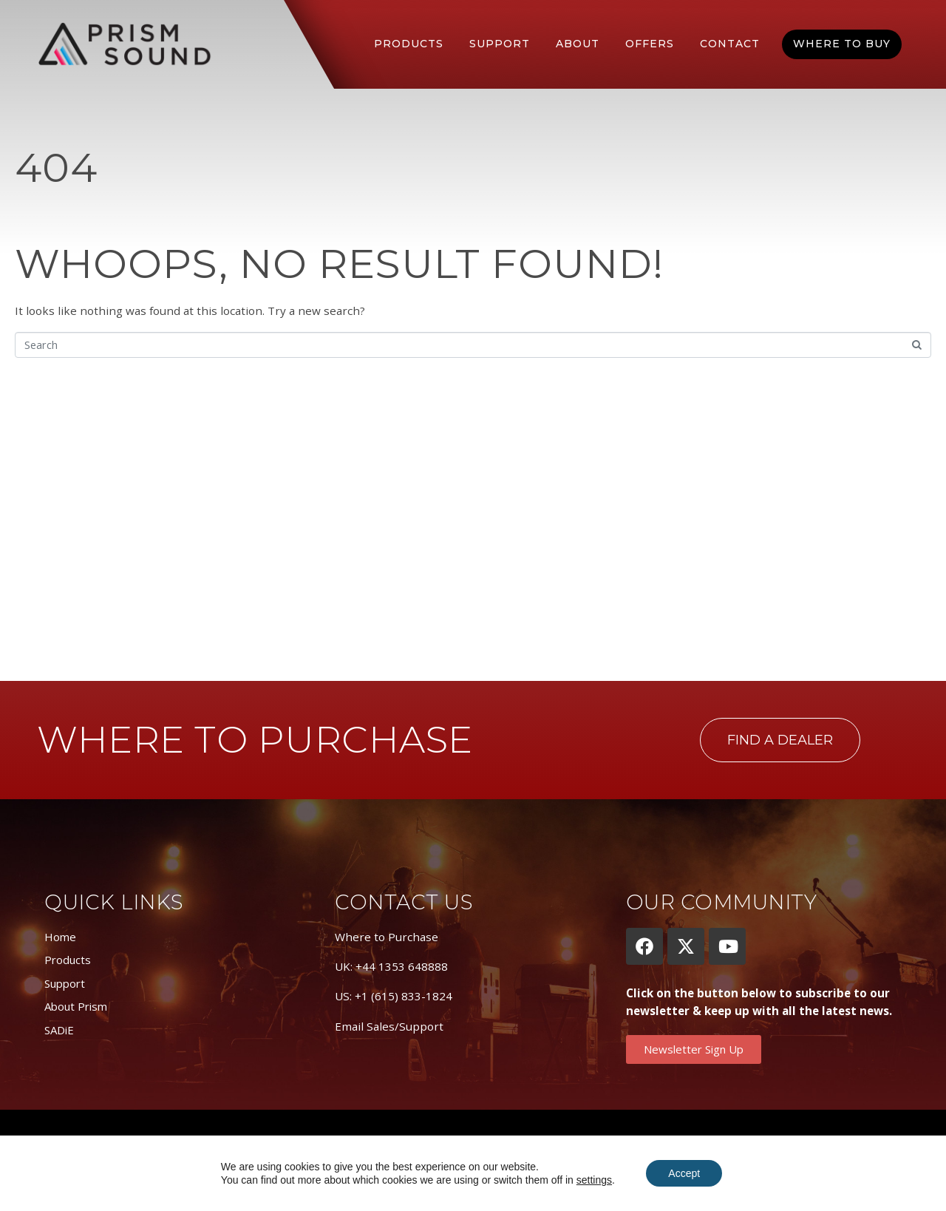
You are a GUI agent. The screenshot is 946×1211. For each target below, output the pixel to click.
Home (60, 936)
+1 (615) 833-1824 (403, 995)
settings (594, 1180)
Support (499, 43)
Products (408, 43)
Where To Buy (842, 43)
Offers (649, 43)
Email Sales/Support (389, 1026)
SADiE (59, 1029)
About (577, 43)
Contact (730, 43)
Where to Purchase (386, 936)
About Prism (75, 1006)
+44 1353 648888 (401, 966)
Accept (684, 1173)
